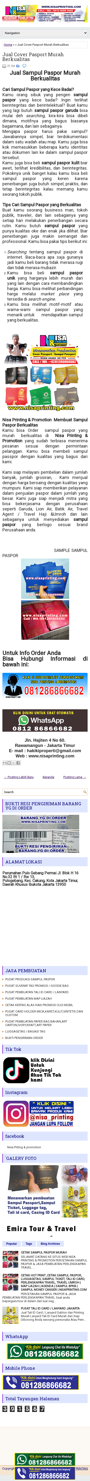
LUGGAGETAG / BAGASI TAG (25, 1031)
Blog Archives (50, 1243)
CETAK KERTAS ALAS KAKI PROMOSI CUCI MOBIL (39, 1005)
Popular (11, 1243)
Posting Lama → (74, 777)
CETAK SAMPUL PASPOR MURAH (44, 1252)
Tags (29, 1243)
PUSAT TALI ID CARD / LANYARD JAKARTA (50, 1308)
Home (8, 44)
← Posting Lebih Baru (19, 777)
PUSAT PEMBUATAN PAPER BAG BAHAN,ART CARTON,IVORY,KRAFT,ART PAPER (36, 1023)
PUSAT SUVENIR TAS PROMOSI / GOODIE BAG (37, 985)
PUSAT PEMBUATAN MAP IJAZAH (28, 998)
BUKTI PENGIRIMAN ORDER (24, 1038)
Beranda (48, 777)
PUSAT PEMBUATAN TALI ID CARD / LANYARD (37, 992)
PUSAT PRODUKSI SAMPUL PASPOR (30, 979)
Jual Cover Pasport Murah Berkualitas (33, 56)
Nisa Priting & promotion (24, 1147)
